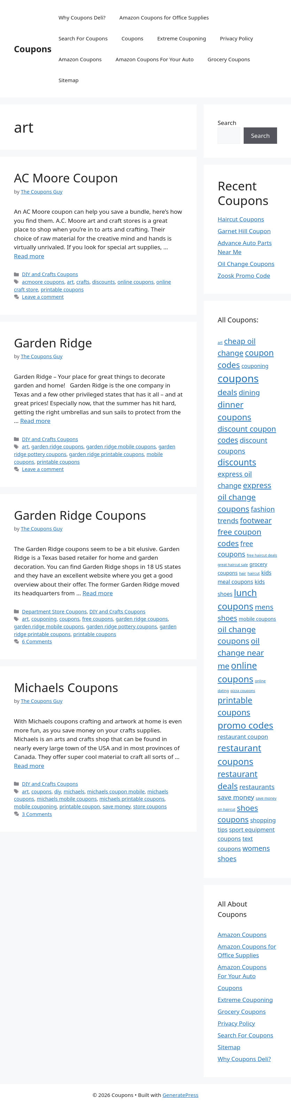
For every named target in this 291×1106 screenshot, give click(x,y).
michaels (74, 791)
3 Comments (37, 814)
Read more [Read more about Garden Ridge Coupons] (97, 593)
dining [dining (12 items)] (249, 392)
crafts (82, 282)
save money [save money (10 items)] (236, 797)
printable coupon (80, 806)
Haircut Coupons (241, 219)
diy (57, 791)
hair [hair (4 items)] (242, 573)
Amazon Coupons (80, 59)
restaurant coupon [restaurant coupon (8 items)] (243, 736)
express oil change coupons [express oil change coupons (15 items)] (244, 497)
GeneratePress (180, 1094)
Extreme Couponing (181, 38)
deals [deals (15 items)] (227, 392)
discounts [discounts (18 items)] (237, 462)
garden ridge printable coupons (106, 454)
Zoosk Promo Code (244, 276)
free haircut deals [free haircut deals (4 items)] (262, 555)
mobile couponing (35, 806)
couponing (44, 618)
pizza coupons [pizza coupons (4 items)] (242, 690)
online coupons (135, 282)
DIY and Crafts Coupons (50, 274)
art (70, 282)
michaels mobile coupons (67, 798)
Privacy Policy (236, 38)
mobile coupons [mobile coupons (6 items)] (257, 618)
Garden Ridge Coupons (80, 515)
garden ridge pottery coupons (121, 626)
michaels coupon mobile (115, 791)
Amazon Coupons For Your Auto (155, 59)
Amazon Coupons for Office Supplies (164, 17)
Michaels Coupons (66, 687)
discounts (103, 282)
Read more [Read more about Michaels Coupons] (29, 766)
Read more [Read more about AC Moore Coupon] (29, 256)
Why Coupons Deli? (81, 17)
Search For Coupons (83, 38)
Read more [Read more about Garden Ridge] (35, 421)
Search (227, 123)
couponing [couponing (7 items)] (255, 366)
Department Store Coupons (54, 611)
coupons (69, 618)
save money (117, 806)
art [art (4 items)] (220, 342)
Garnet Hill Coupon (244, 231)
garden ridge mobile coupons (121, 446)
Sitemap (68, 80)
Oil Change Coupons (246, 264)
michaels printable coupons (132, 798)
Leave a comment (43, 296)
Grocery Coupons (228, 59)
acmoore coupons (43, 282)
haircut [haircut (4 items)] (253, 573)
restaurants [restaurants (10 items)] (256, 786)
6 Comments (37, 641)
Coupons (33, 49)
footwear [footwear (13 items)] (256, 520)
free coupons (97, 618)
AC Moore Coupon (66, 178)
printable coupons (62, 289)
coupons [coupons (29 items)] (238, 378)
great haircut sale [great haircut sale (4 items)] (233, 564)
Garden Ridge (53, 343)
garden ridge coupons (57, 446)
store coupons (149, 806)
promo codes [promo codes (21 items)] (245, 725)
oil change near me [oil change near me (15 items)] (241, 653)
